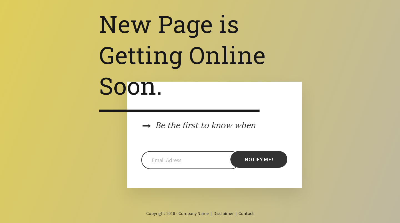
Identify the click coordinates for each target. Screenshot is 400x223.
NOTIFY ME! (259, 159)
